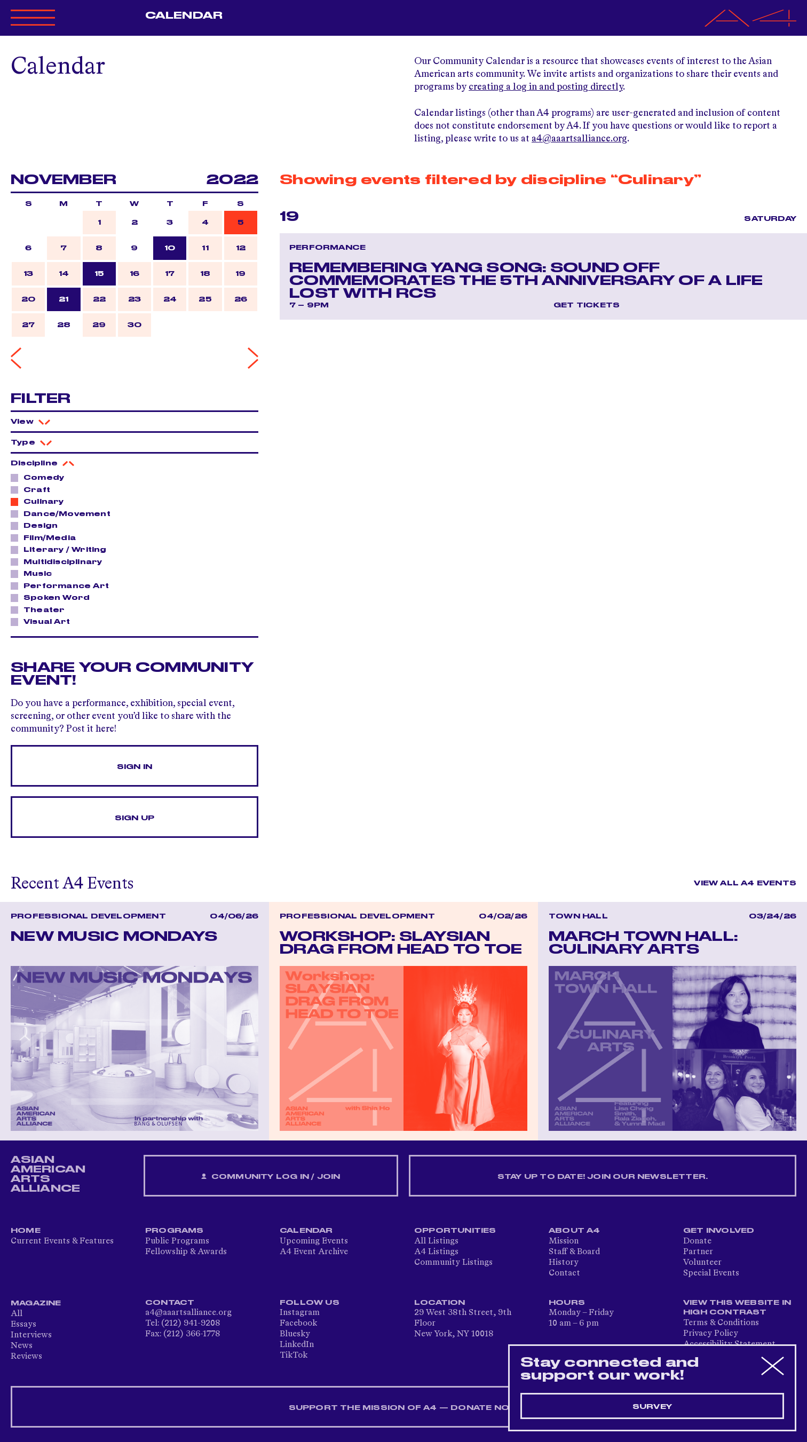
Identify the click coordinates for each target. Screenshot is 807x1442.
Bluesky (295, 1334)
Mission (564, 1241)
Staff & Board (574, 1252)
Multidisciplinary (60, 561)
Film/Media (47, 537)
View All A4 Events (745, 883)
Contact (564, 1273)
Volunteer (702, 1262)
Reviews (26, 1356)
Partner (698, 1252)
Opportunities (455, 1230)
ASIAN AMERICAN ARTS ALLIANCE (48, 1174)
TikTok (293, 1355)
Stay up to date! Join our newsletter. (602, 1177)
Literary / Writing (62, 549)
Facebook (298, 1323)
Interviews (31, 1335)
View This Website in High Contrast (737, 1308)
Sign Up (134, 818)
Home (26, 1230)
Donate (697, 1241)
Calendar (184, 15)
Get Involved (718, 1230)
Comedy (41, 477)
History (564, 1262)
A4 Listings (436, 1252)
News (22, 1346)
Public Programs (177, 1241)
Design (38, 525)
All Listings (436, 1241)
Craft (34, 489)
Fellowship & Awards (186, 1252)
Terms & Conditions (721, 1323)
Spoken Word (54, 597)
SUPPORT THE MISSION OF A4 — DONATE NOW (404, 1408)
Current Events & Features (62, 1241)
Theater (41, 609)
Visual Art (44, 621)
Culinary (41, 501)
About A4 (574, 1230)
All (16, 1314)
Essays (23, 1324)
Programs (174, 1230)
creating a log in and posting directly (546, 87)
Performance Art (63, 585)
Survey (652, 1407)
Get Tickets (586, 305)
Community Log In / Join (270, 1177)
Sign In (134, 767)
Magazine (36, 1303)
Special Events (711, 1273)
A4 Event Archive (314, 1252)
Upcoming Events (314, 1241)
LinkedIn (297, 1345)
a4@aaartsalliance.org (579, 139)
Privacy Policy (710, 1333)
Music (35, 573)
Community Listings (453, 1262)
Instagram (300, 1313)
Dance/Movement (64, 513)
